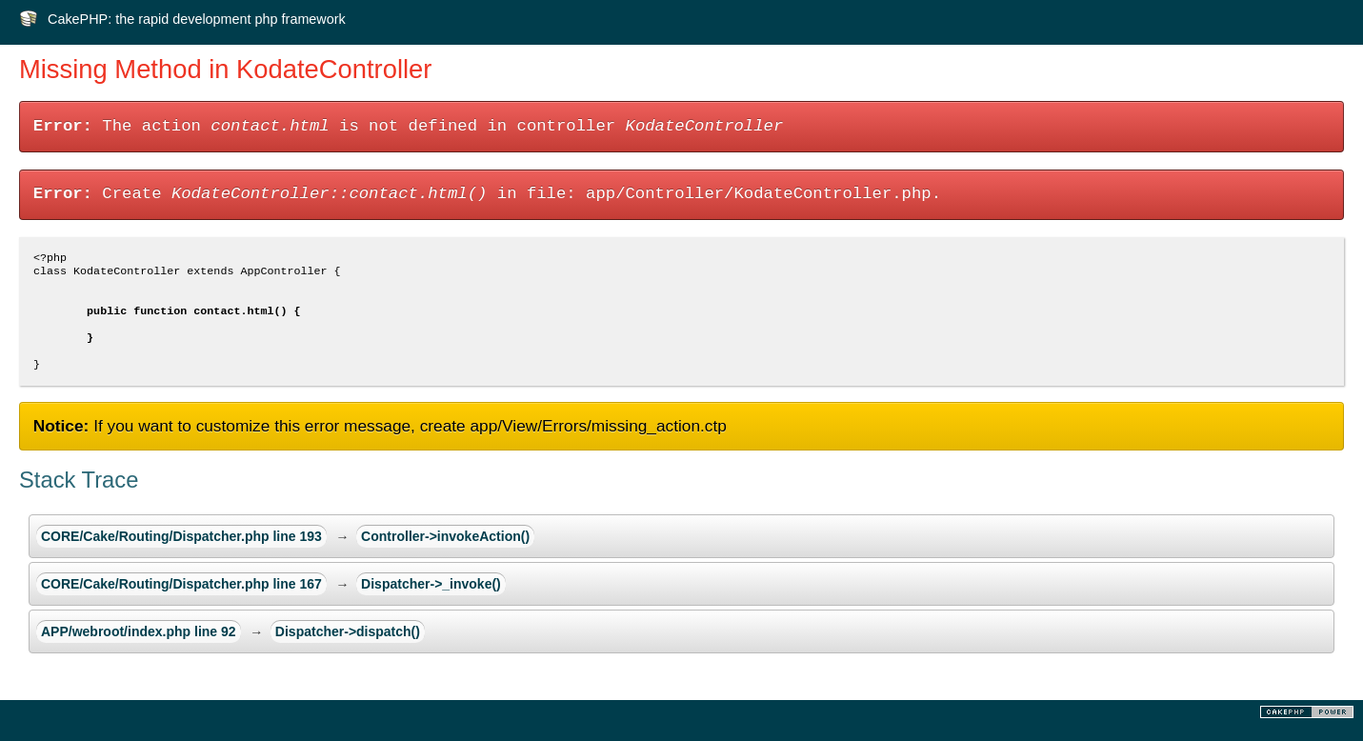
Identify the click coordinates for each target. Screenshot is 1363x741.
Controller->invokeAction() (445, 553)
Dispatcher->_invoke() (431, 601)
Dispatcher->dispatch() (347, 648)
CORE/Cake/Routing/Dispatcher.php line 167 (181, 601)
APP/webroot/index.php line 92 (138, 648)
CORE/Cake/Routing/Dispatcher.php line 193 (181, 553)
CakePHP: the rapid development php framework (197, 19)
